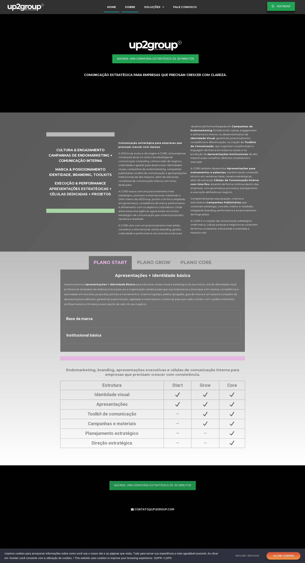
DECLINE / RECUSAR (247, 555)
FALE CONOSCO (185, 7)
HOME (111, 7)
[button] (281, 6)
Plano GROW (154, 265)
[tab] (110, 265)
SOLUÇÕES (154, 7)
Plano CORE (196, 265)
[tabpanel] (152, 313)
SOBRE (130, 7)
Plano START (110, 265)
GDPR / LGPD (163, 558)
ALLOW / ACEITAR (283, 555)
